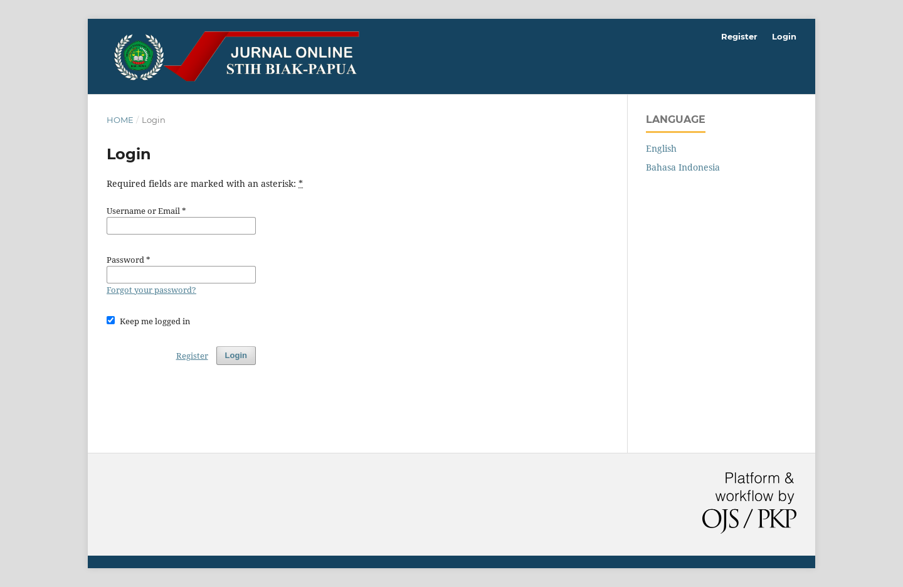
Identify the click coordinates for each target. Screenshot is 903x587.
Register (739, 36)
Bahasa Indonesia (683, 167)
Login (784, 36)
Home (120, 120)
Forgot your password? (151, 289)
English (661, 148)
